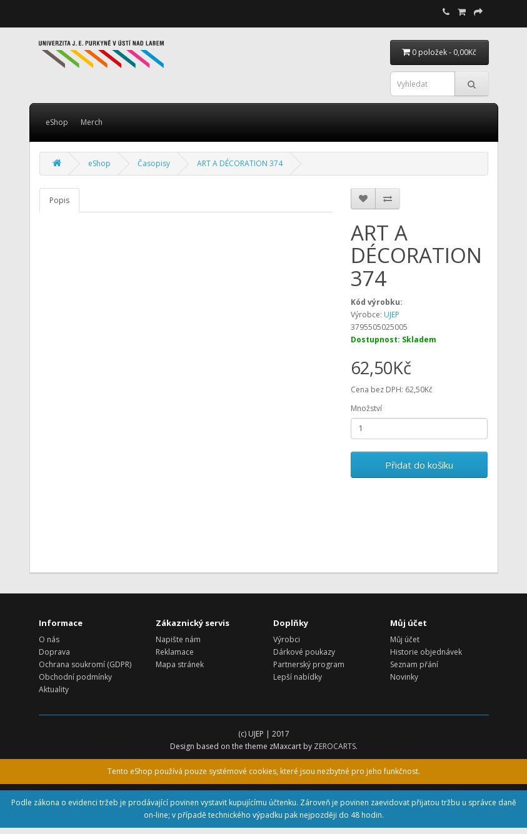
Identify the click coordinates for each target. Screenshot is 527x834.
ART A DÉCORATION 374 (240, 163)
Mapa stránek (180, 664)
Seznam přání (414, 664)
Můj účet (404, 639)
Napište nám (178, 639)
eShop (57, 122)
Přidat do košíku (419, 465)
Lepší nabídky (297, 677)
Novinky (404, 677)
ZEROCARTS (335, 746)
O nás (49, 639)
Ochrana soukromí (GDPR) (85, 664)
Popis (59, 200)
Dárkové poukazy (304, 652)
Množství (366, 408)
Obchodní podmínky (75, 677)
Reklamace (175, 652)
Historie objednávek (426, 652)
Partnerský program (308, 664)
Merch (92, 122)
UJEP (391, 314)
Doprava (54, 652)
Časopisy (154, 163)
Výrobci (286, 639)
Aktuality (54, 689)
